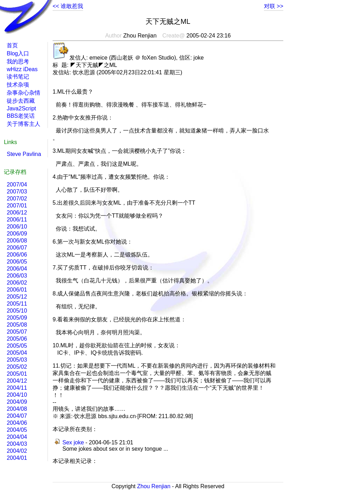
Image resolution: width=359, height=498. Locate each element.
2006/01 (17, 290)
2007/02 (17, 199)
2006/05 (17, 262)
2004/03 (17, 444)
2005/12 (17, 297)
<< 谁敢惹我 (68, 6)
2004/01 (17, 458)
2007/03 (17, 192)
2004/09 (17, 402)
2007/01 (17, 206)
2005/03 (17, 360)
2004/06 (17, 423)
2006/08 (17, 241)
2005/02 (17, 367)
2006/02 (17, 283)
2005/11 (17, 304)
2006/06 (17, 255)
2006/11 (17, 220)
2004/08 (17, 409)
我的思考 (18, 61)
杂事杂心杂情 (23, 93)
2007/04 (17, 184)
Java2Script (21, 108)
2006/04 (17, 269)
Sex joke (73, 442)
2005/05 (17, 346)
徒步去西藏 (21, 101)
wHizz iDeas (22, 69)
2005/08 (17, 325)
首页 (12, 45)
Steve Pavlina (24, 154)
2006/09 (17, 234)
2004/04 (17, 437)
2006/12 (17, 213)
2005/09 (17, 318)
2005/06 (17, 339)
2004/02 (17, 451)
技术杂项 (18, 85)
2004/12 (17, 381)
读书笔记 (18, 77)
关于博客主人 (23, 124)
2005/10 (17, 311)
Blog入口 (18, 53)
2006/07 (17, 248)
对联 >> (273, 6)
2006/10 (17, 227)
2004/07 (17, 416)
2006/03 (17, 276)
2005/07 (17, 332)
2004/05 (17, 430)
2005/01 (17, 374)
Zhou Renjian (153, 486)
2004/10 (17, 395)
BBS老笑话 (21, 116)
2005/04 (17, 353)
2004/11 (17, 388)
